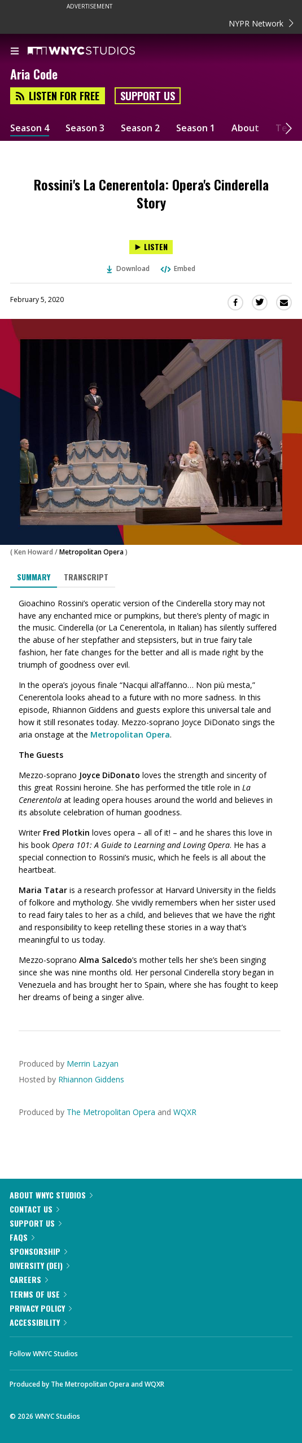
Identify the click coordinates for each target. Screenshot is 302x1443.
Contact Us (34, 1209)
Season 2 (140, 128)
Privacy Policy (41, 1308)
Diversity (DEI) (39, 1265)
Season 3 (84, 128)
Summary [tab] (33, 577)
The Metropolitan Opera (111, 1112)
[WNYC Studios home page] (95, 51)
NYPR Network (261, 23)
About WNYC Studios (51, 1195)
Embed (177, 268)
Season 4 (29, 128)
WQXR (184, 1112)
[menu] (15, 52)
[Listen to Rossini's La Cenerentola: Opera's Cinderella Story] (151, 247)
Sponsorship (38, 1251)
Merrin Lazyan (93, 1063)
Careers (29, 1279)
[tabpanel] (151, 800)
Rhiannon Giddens (91, 1079)
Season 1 (195, 128)
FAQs (22, 1237)
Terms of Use (38, 1294)
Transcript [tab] (86, 577)
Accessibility (38, 1322)
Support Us (147, 95)
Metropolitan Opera (91, 552)
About (245, 128)
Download (128, 268)
